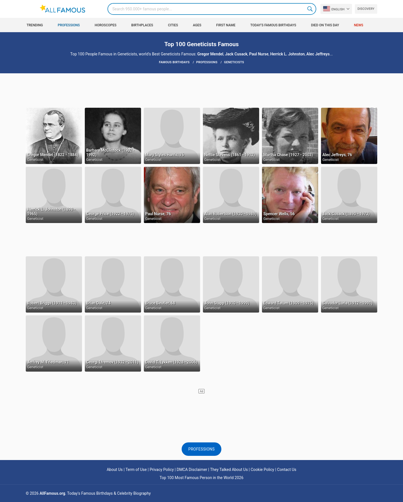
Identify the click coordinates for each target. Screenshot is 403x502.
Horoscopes (105, 25)
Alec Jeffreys (318, 54)
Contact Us (286, 469)
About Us (115, 469)
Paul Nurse (258, 54)
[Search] (211, 9)
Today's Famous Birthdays (273, 25)
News (358, 25)
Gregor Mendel (210, 54)
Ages (197, 25)
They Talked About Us (229, 469)
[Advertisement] (201, 90)
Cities (173, 25)
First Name (226, 25)
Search (310, 9)
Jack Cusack (236, 54)
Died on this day (325, 25)
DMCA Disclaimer (192, 469)
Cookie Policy (262, 469)
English (334, 8)
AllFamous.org (52, 493)
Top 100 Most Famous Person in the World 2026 (201, 477)
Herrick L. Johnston (287, 54)
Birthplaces (142, 25)
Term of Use (136, 469)
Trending (35, 25)
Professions (69, 25)
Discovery (366, 9)
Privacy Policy (162, 469)
